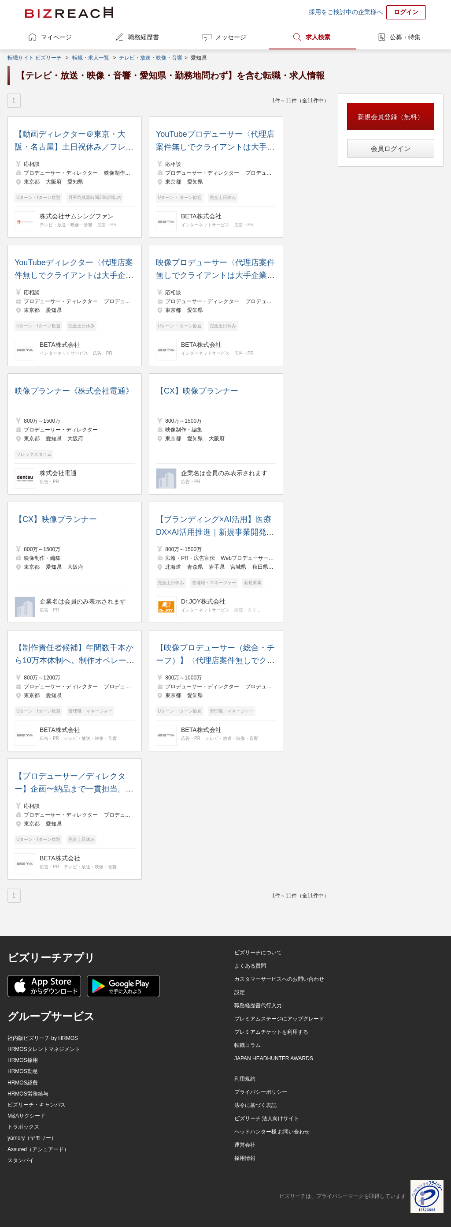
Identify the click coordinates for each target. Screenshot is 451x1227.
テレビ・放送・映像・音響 (150, 58)
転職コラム (247, 1045)
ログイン (406, 11)
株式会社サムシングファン (77, 216)
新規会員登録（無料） (391, 116)
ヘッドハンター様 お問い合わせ (272, 1132)
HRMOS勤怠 (22, 1071)
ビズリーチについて (258, 952)
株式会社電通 (58, 473)
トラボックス (23, 1127)
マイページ (56, 37)
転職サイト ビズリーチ (34, 58)
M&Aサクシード (26, 1116)
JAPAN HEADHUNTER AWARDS (273, 1058)
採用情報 (244, 1158)
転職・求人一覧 (90, 58)
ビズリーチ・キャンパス (36, 1105)
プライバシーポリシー (260, 1092)
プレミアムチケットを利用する (271, 1032)
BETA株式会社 (201, 216)
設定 (239, 992)
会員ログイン (390, 148)
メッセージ (230, 37)
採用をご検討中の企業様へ (346, 11)
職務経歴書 (143, 37)
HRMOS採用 (22, 1060)
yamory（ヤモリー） (31, 1138)
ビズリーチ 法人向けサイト (266, 1118)
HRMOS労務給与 (27, 1094)
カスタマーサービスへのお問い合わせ (279, 979)
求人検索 (318, 37)
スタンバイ (20, 1160)
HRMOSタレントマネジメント (43, 1049)
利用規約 (244, 1079)
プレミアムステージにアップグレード (279, 1019)
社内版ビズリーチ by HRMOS (42, 1038)
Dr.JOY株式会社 (203, 601)
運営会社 (244, 1145)
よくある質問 (250, 966)
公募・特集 (405, 37)
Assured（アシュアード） (38, 1149)
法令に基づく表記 (255, 1105)
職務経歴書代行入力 (258, 1005)
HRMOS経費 (22, 1083)
